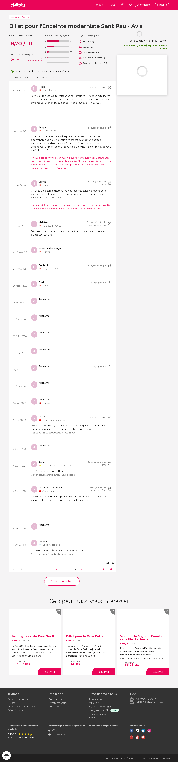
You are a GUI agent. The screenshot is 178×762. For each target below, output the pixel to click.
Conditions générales (115, 758)
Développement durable (21, 706)
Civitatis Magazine (57, 703)
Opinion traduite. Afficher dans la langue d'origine (53, 433)
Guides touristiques (58, 706)
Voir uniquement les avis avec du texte (35, 77)
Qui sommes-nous (18, 699)
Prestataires (95, 699)
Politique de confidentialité (149, 758)
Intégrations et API (99, 710)
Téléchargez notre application (67, 725)
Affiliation (94, 703)
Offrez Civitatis (15, 710)
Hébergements (97, 714)
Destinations (55, 699)
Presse (11, 703)
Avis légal (131, 758)
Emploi (93, 717)
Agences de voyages (100, 706)
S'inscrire (162, 5)
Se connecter (144, 5)
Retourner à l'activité (20, 17)
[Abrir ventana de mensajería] (6, 755)
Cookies (166, 758)
